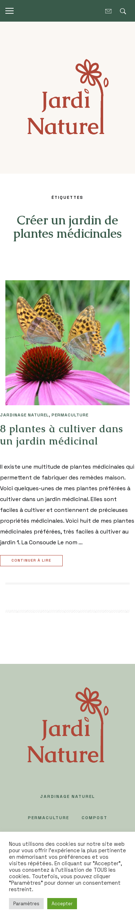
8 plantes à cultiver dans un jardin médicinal (61, 434)
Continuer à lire (32, 560)
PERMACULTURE (70, 415)
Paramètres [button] (26, 904)
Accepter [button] (62, 904)
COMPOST (94, 818)
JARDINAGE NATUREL (24, 415)
